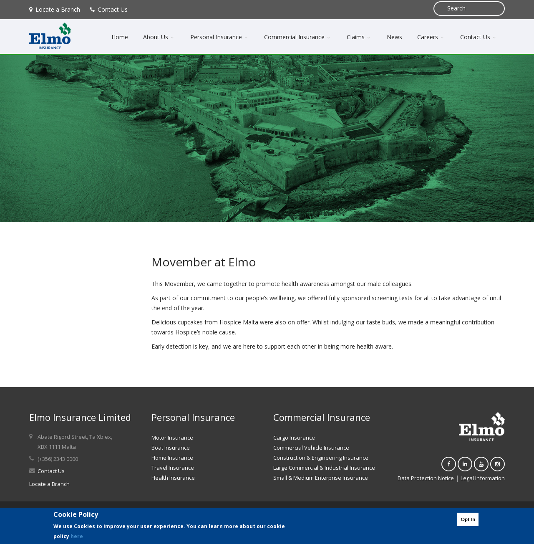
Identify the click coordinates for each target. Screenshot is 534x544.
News (394, 37)
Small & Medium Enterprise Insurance (320, 477)
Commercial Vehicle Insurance (311, 447)
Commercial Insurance (298, 37)
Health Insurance (173, 477)
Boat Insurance (170, 447)
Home (119, 37)
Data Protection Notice (426, 478)
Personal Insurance (219, 37)
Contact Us (109, 9)
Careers (431, 37)
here (77, 536)
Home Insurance (172, 457)
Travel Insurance (172, 467)
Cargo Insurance (294, 437)
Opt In (468, 519)
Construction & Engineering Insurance (320, 457)
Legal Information (483, 478)
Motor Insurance (172, 437)
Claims (359, 37)
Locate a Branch (54, 9)
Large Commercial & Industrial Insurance (324, 467)
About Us (159, 37)
